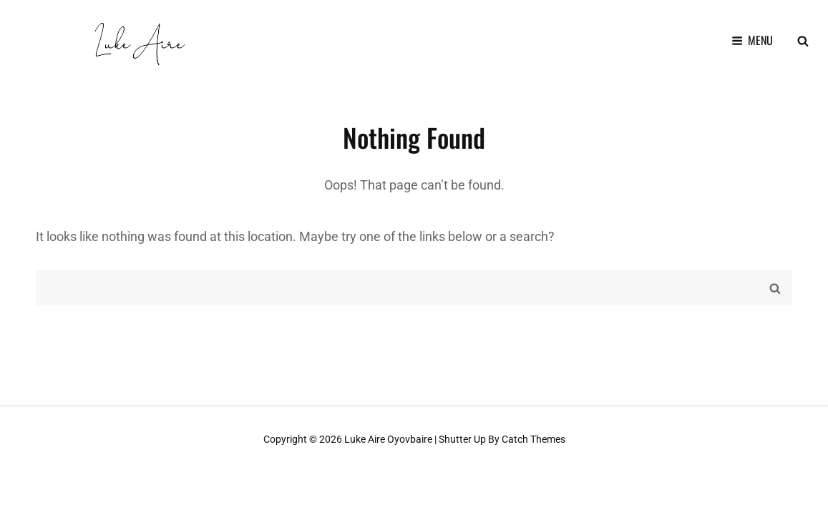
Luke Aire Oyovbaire (388, 439)
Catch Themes (533, 439)
